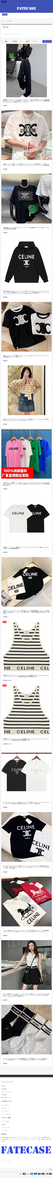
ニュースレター (5, 1130)
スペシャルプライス (6, 1114)
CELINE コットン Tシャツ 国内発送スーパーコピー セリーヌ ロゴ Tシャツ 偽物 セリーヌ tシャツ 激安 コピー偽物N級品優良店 (26, 548)
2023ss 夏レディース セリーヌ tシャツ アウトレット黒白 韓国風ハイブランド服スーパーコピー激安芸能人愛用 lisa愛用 (26, 228)
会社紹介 (3, 1086)
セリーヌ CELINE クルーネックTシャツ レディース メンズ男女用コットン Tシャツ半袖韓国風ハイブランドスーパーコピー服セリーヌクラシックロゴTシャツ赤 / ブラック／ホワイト (26, 931)
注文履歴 (3, 1124)
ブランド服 (8, 21)
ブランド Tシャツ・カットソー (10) (13, 34)
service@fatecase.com (7, 1162)
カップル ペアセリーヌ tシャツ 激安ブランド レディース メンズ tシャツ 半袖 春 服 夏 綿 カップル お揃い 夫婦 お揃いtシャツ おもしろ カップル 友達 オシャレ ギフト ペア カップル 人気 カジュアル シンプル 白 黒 (26, 867)
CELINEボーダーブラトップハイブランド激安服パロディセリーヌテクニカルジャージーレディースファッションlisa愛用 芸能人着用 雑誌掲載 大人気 (26, 739)
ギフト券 (3, 1108)
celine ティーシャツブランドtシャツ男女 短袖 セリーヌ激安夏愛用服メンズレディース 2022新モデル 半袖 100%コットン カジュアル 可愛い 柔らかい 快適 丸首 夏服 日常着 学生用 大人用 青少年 (26, 612)
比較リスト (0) (47, 41)
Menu (4, 14)
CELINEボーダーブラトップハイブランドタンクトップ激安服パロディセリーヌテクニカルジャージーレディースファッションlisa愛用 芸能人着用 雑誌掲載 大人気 (26, 676)
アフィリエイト (5, 1111)
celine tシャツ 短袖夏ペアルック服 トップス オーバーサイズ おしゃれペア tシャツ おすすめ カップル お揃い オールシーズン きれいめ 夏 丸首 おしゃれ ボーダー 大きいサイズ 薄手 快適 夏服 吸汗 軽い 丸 (26, 484)
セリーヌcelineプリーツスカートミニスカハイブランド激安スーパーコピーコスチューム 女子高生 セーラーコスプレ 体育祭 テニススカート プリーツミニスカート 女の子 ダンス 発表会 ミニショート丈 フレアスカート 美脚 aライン (26, 995)
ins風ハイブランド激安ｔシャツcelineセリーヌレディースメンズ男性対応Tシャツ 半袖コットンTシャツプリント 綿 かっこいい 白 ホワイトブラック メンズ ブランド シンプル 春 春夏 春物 (26, 164)
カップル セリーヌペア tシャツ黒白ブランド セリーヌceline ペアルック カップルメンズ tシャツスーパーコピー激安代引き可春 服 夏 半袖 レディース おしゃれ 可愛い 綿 (26, 803)
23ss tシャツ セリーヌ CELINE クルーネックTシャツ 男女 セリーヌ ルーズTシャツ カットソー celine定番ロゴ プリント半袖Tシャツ (26, 356)
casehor (13, 1172)
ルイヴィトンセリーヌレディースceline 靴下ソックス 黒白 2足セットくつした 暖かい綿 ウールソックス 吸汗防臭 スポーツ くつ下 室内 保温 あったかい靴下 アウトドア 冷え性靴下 (26, 1059)
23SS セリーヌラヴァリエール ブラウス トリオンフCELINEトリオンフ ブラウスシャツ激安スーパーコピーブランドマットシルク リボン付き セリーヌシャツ (26, 419)
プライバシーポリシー (6, 1092)
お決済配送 (4, 1089)
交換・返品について (6, 1097)
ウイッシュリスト (5, 1127)
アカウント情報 (5, 1121)
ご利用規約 (4, 1094)
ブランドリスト (5, 1105)
